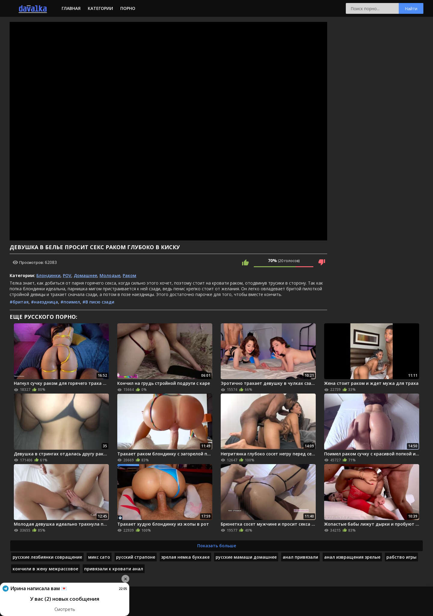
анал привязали (300, 557)
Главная (71, 8)
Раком (129, 275)
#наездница (44, 302)
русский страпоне (135, 557)
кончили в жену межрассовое (45, 569)
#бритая (19, 302)
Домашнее (85, 275)
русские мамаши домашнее (246, 557)
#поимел (70, 302)
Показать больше (216, 545)
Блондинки (48, 275)
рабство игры (401, 557)
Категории (100, 8)
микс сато (99, 557)
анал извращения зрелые (352, 557)
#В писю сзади (98, 302)
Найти (411, 8)
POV (67, 275)
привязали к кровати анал (113, 569)
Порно (127, 8)
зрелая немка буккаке (185, 557)
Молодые (110, 275)
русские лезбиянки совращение (47, 557)
